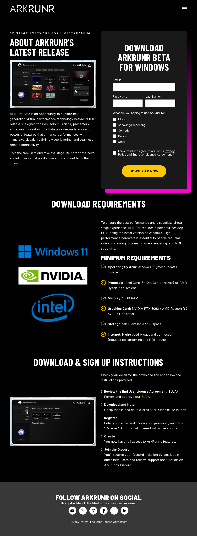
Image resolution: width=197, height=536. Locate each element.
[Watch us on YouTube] (72, 511)
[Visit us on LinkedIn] (124, 511)
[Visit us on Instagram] (93, 511)
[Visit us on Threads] (114, 511)
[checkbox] (129, 130)
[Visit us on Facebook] (104, 511)
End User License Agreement (152, 154)
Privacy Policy (79, 521)
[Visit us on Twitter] (83, 511)
